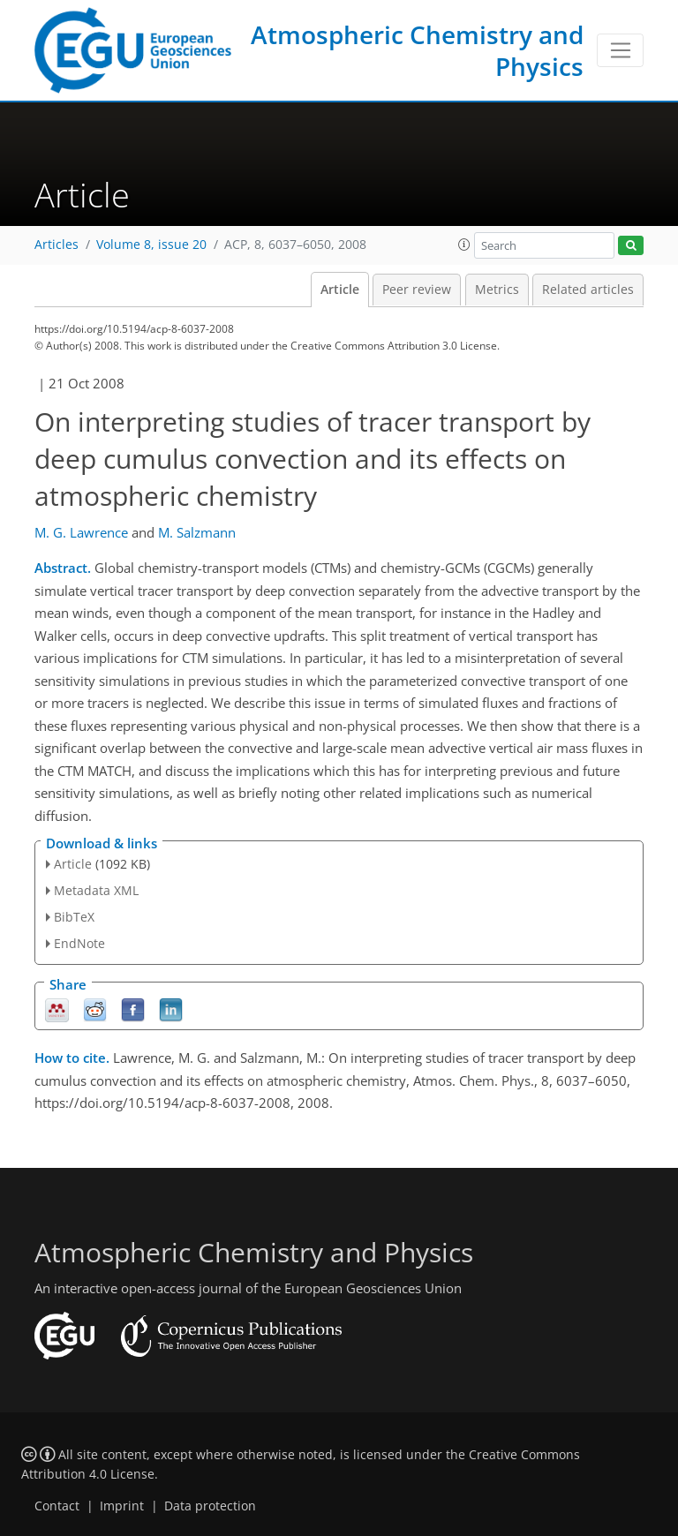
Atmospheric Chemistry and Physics (417, 50)
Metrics (497, 289)
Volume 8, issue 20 (151, 244)
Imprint (122, 1506)
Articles (56, 244)
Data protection (210, 1506)
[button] (464, 244)
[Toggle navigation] (620, 50)
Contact (56, 1506)
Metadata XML (96, 890)
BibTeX (74, 916)
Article (339, 289)
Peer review (416, 289)
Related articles (588, 289)
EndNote (79, 943)
